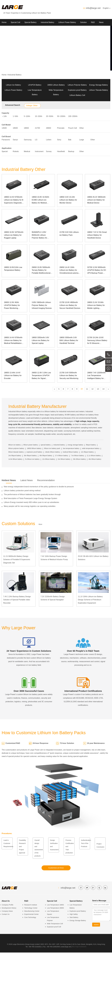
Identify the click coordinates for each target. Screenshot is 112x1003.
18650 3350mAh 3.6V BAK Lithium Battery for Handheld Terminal (68, 340)
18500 (15, 128)
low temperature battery (71, 448)
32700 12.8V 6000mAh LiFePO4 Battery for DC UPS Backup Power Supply (96, 270)
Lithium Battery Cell (77, 95)
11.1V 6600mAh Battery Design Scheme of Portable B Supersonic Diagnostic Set (16, 559)
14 (103, 389)
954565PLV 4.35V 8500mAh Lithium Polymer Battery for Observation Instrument (41, 235)
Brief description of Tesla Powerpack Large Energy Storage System (30, 498)
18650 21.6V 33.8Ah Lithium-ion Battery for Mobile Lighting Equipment (96, 305)
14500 (4, 128)
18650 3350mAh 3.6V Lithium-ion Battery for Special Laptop (40, 340)
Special (5, 151)
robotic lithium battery (52, 452)
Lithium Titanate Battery (98, 90)
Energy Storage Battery (98, 85)
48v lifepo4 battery (45, 455)
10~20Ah (38, 116)
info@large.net (93, 8)
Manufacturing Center (31, 911)
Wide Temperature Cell (55, 924)
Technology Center (30, 908)
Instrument (39, 151)
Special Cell (15, 22)
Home (4, 22)
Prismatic (61, 128)
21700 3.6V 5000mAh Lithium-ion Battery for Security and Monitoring (68, 375)
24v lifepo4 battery (14, 455)
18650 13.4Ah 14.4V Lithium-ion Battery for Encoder (13, 375)
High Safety (74, 914)
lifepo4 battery (91, 445)
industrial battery (59, 445)
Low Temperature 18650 (55, 905)
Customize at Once (56, 868)
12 (93, 389)
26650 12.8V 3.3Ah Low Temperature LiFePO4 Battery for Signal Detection (41, 376)
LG (36, 140)
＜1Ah (4, 116)
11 (87, 389)
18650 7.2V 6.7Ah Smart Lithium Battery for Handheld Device (97, 235)
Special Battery (30, 22)
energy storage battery (75, 445)
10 (82, 389)
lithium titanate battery (16, 452)
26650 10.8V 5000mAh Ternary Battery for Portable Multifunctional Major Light (41, 270)
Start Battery (74, 917)
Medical (27, 151)
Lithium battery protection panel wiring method (22, 490)
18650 (26, 128)
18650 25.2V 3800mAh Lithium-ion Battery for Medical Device (96, 200)
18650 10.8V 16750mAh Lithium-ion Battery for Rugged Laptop (13, 235)
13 (98, 389)
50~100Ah (61, 116)
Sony (59, 140)
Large (81, 140)
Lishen (48, 140)
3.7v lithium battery (61, 455)
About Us (5, 29)
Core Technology (30, 917)
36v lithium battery (79, 459)
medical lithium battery (70, 452)
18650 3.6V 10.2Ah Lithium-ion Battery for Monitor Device (68, 200)
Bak (69, 140)
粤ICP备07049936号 (79, 947)
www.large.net (66, 947)
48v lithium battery (94, 459)
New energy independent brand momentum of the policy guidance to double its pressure (39, 487)
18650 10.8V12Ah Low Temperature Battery (13, 268)
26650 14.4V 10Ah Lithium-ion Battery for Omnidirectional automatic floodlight (69, 270)
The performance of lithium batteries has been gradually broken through (32, 494)
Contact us (17, 29)
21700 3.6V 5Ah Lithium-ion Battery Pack (69, 233)
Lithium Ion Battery (13, 85)
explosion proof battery (34, 452)
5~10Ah (27, 116)
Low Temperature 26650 (55, 908)
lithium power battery (30, 445)
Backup (71, 151)
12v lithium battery (48, 459)
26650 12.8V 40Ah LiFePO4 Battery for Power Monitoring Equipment (12, 305)
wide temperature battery (90, 448)
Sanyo (15, 140)
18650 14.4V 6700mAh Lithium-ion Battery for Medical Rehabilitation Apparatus (13, 341)
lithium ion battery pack (52, 448)
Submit (96, 925)
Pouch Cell (72, 128)
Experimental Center (31, 914)
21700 (37, 128)
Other (81, 128)
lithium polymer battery (16, 448)
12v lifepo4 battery (87, 452)
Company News (7, 911)
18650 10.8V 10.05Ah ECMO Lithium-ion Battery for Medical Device (40, 200)
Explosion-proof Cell (54, 927)
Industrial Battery (47, 22)
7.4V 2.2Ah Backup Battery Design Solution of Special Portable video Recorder (17, 600)
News (101, 22)
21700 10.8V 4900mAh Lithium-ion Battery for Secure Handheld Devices (69, 305)
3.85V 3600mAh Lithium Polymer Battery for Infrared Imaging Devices (42, 305)
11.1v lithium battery (94, 455)
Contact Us (5, 914)
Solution (83, 22)
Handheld (61, 151)
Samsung (27, 140)
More (40, 524)
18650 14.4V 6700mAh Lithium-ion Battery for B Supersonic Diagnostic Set (13, 200)
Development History (9, 908)
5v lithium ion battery (32, 459)
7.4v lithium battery (77, 455)
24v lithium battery (64, 459)
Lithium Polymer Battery (77, 85)
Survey (49, 151)
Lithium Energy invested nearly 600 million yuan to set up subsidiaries (31, 502)
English (106, 8)
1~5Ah (15, 116)
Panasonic (6, 140)
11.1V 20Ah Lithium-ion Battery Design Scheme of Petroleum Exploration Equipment (90, 600)
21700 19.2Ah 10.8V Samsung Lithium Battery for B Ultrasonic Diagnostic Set (97, 341)
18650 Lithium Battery (56, 85)
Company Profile (7, 905)
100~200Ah (72, 116)
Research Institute (30, 905)
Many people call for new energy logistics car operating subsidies (29, 506)
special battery (46, 445)
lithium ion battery (14, 445)
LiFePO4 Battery (34, 85)
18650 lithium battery (34, 448)
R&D (93, 22)
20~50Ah (49, 116)
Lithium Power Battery (67, 22)
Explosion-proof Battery (77, 90)
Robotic (16, 151)
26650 (48, 128)
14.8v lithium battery (15, 459)
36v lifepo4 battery (30, 455)
